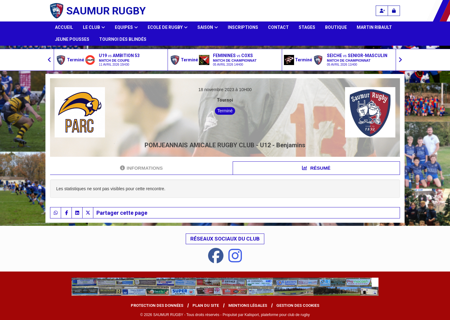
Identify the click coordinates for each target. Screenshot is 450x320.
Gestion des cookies (297, 305)
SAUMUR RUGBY (106, 11)
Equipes (126, 27)
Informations (141, 168)
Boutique (336, 27)
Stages (307, 27)
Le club (94, 27)
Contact (278, 27)
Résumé (316, 168)
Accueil (64, 27)
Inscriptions (243, 27)
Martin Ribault (374, 27)
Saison (207, 27)
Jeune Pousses (72, 39)
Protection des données (157, 305)
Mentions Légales (247, 305)
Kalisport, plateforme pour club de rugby (277, 315)
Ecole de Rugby (168, 27)
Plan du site (205, 305)
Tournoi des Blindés (122, 39)
